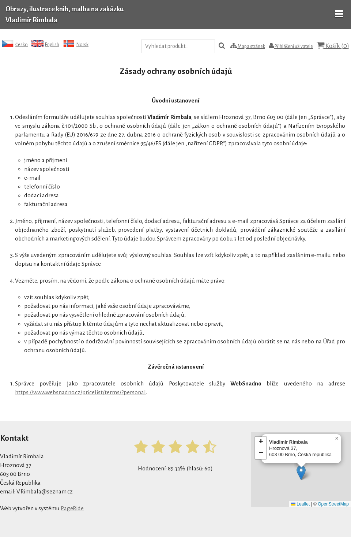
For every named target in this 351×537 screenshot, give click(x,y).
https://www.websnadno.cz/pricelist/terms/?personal (80, 392)
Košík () (333, 45)
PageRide (72, 508)
